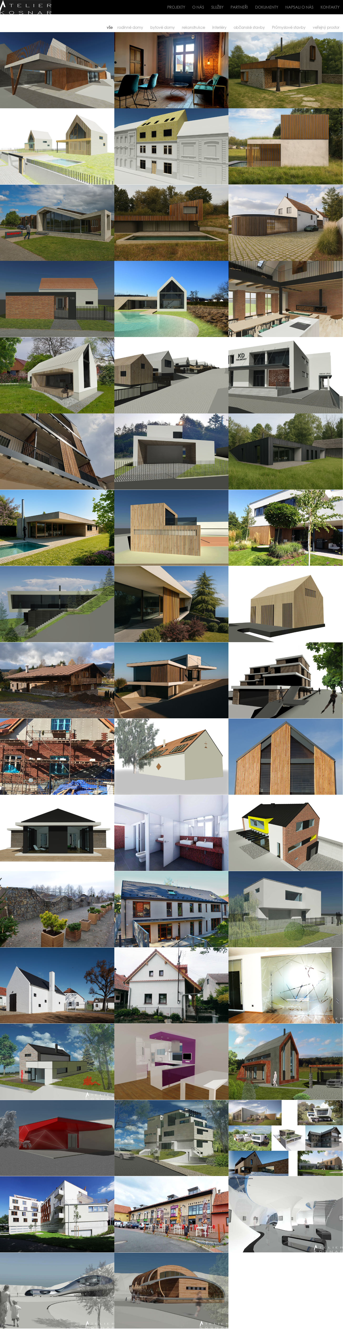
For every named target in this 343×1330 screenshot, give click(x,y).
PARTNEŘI (239, 7)
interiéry (219, 27)
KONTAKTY (330, 7)
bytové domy (162, 27)
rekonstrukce (193, 27)
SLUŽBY (217, 7)
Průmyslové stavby (289, 27)
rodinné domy (130, 27)
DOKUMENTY (266, 7)
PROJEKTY (176, 7)
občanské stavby (249, 27)
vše (110, 27)
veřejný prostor (326, 27)
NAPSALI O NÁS (299, 7)
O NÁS (198, 7)
